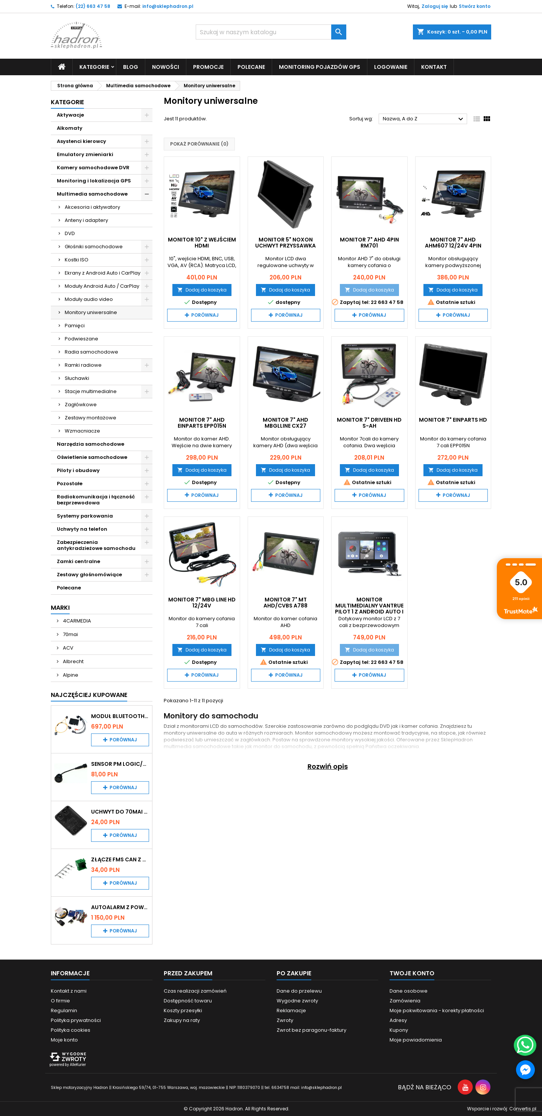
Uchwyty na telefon (82, 529)
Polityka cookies (70, 1030)
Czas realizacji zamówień (195, 991)
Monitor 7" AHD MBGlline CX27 (285, 423)
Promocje (208, 67)
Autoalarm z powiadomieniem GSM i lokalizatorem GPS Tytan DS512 (120, 907)
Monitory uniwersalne (91, 312)
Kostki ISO (76, 259)
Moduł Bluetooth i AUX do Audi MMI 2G (120, 716)
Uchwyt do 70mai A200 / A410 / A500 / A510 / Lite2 (120, 812)
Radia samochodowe (91, 351)
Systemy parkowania (85, 515)
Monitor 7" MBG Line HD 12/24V (202, 602)
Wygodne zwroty (297, 1000)
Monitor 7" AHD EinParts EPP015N (202, 423)
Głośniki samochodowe (94, 246)
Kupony (399, 1030)
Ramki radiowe (83, 365)
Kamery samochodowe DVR (93, 167)
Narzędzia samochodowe (90, 444)
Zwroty (285, 1020)
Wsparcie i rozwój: (501, 1108)
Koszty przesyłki (183, 1010)
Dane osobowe (409, 991)
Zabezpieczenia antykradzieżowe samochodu (96, 545)
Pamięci (75, 325)
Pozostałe (69, 483)
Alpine (70, 675)
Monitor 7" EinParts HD (453, 420)
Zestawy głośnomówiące (89, 574)
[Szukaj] (271, 31)
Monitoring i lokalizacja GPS (94, 180)
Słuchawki (77, 378)
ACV (67, 647)
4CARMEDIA (76, 620)
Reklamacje (291, 1010)
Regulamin (64, 1010)
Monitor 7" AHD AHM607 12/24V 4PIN (453, 242)
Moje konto (64, 1039)
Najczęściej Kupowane (89, 695)
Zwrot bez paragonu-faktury (311, 1030)
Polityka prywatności (76, 1020)
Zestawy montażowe (90, 417)
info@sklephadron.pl (167, 6)
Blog (130, 67)
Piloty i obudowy (78, 470)
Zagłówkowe (81, 404)
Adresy (398, 1020)
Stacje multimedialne (91, 391)
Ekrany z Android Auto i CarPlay (102, 272)
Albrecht (73, 661)
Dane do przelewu (299, 991)
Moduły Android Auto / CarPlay (102, 286)
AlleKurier (78, 1065)
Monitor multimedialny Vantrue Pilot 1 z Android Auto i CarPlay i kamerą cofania (369, 611)
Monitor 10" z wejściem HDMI (202, 242)
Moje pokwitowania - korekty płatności (437, 1010)
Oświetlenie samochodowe (92, 457)
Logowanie (390, 67)
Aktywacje (70, 114)
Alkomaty (69, 128)
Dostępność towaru (188, 1000)
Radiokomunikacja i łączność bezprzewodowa (96, 499)
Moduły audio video (89, 299)
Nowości (165, 67)
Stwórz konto (474, 6)
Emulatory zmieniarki (85, 154)
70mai (70, 634)
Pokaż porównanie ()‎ (199, 144)
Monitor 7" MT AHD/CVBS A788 (285, 602)
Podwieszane (81, 338)
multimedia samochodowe (197, 746)
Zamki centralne (78, 561)
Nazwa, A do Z (424, 119)
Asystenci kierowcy (81, 141)
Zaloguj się (435, 6)
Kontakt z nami (69, 991)
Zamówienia (405, 1000)
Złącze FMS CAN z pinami (120, 859)
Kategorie (94, 67)
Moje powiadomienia (416, 1039)
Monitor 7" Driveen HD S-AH (369, 423)
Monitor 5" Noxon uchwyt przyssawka (285, 242)
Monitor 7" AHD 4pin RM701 (369, 242)
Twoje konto (412, 973)
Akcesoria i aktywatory (92, 207)
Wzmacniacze (82, 430)
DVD (70, 233)
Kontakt (434, 67)
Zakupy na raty (182, 1020)
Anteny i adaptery (86, 220)
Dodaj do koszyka (202, 290)
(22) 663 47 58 (93, 6)
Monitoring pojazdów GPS (319, 67)
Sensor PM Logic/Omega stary (120, 764)
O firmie (60, 1000)
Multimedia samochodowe (92, 193)
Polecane (251, 67)
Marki (60, 607)
